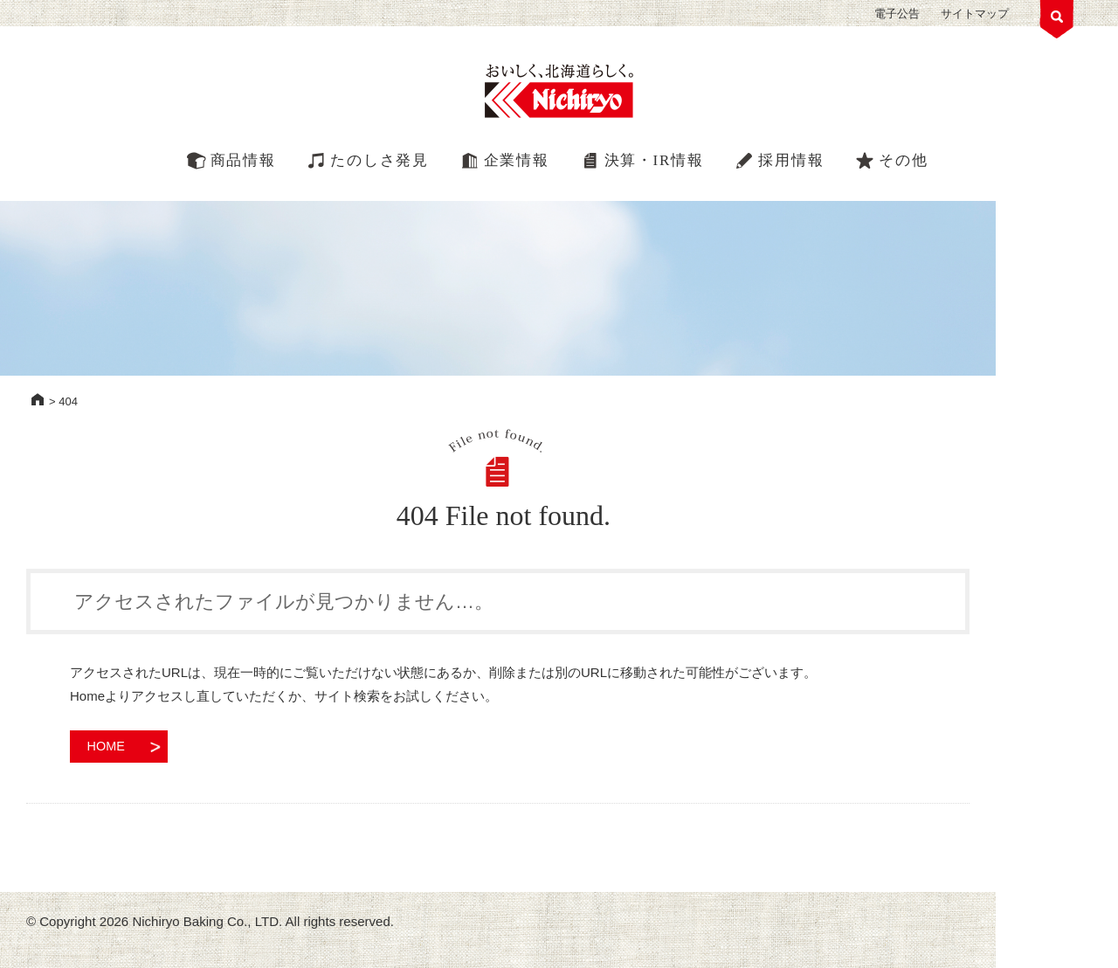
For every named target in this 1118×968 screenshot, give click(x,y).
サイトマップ (975, 13)
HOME (37, 399)
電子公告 (897, 13)
